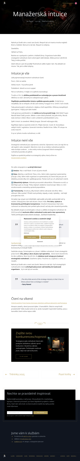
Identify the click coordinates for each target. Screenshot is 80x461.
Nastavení (40, 241)
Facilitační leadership (18, 243)
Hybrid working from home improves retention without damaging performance (39, 303)
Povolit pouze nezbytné (48, 237)
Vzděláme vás (18, 441)
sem (33, 415)
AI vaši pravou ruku (25, 439)
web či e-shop (27, 436)
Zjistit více (26, 233)
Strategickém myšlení (18, 158)
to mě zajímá (23, 356)
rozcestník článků (68, 3)
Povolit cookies (31, 237)
